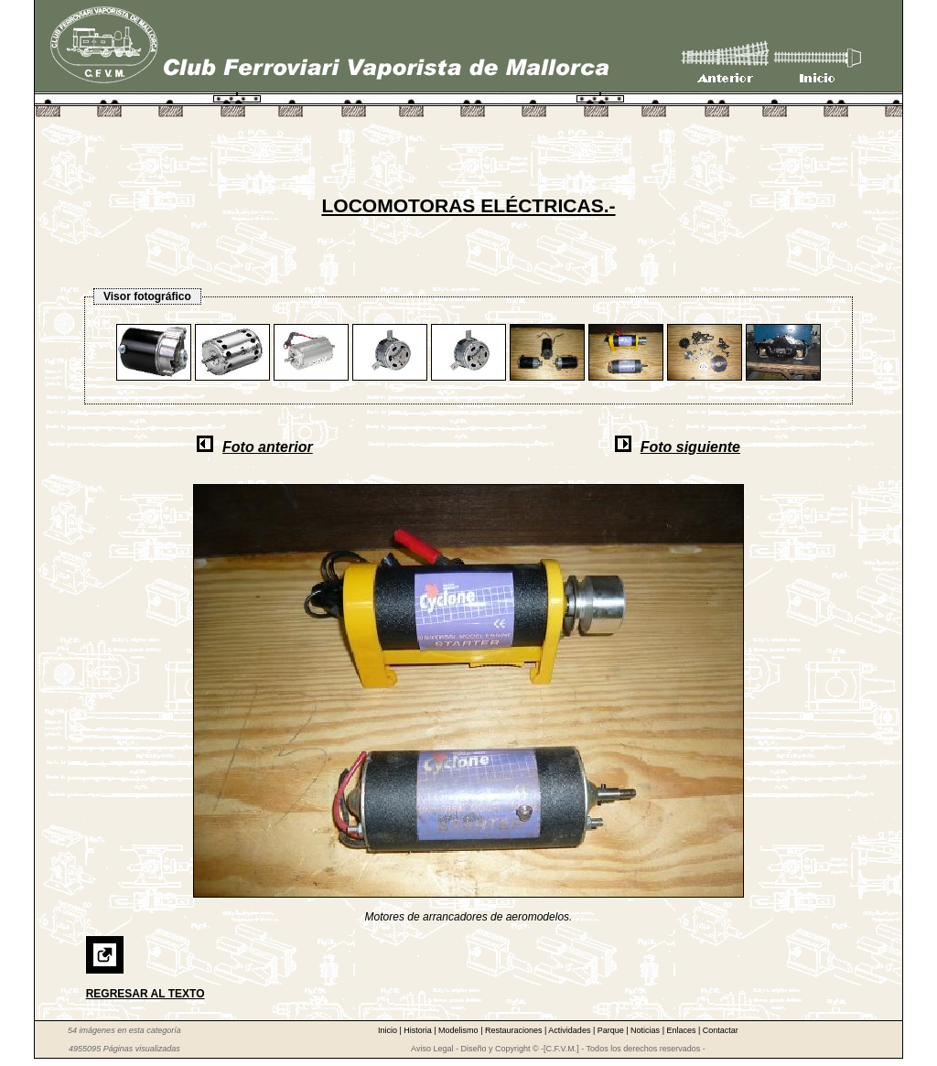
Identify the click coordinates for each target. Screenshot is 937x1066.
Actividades (570, 1030)
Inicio (389, 1030)
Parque (612, 1030)
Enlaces (682, 1030)
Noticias (646, 1030)
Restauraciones (514, 1030)
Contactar (720, 1030)
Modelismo (459, 1030)
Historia (419, 1030)
